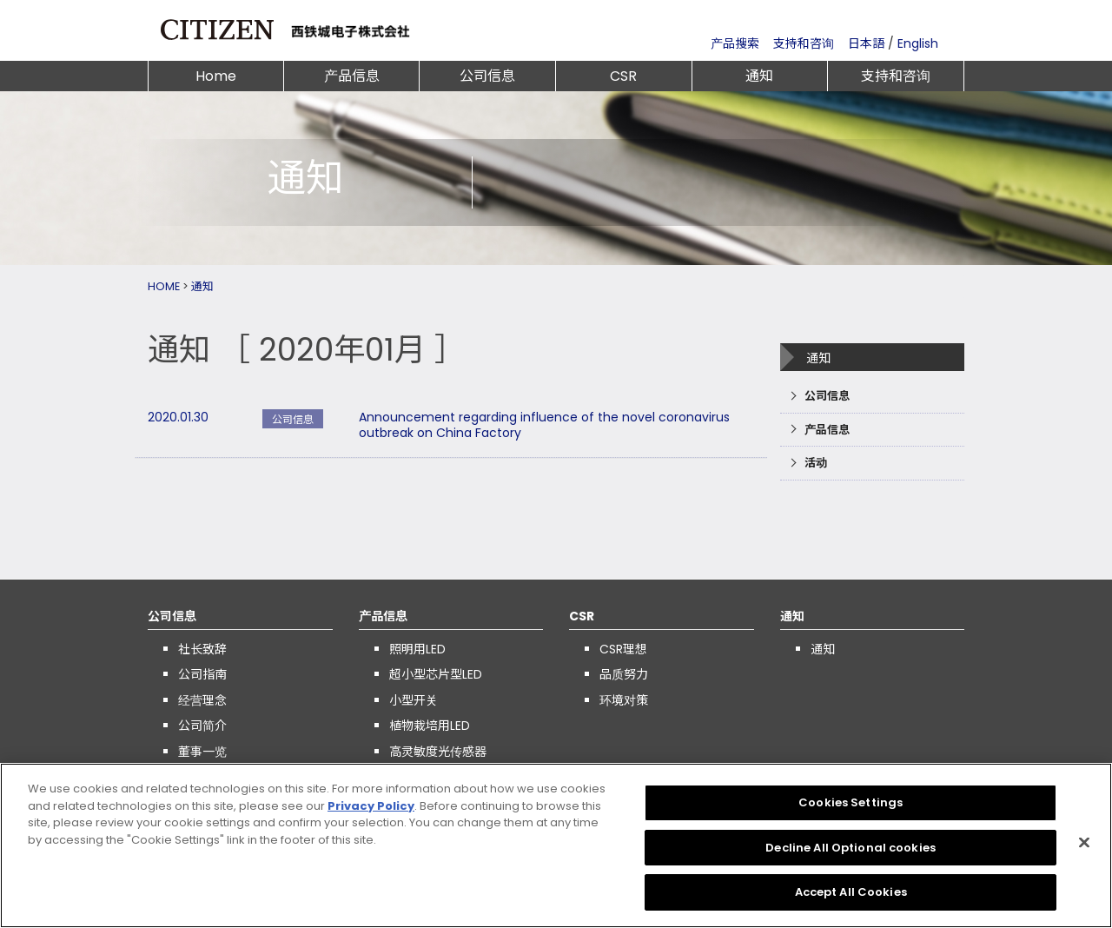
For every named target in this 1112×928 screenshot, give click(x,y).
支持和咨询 (803, 43)
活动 (815, 462)
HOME (164, 286)
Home (215, 76)
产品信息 (352, 76)
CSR (623, 76)
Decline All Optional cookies (850, 853)
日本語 (866, 43)
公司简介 (202, 725)
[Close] (1084, 848)
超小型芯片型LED (435, 674)
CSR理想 (623, 649)
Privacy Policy (371, 811)
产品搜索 (735, 43)
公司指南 (202, 674)
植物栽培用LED (429, 725)
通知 (759, 76)
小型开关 (413, 700)
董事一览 (202, 751)
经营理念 (202, 700)
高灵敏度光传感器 (437, 751)
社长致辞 (202, 649)
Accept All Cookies (851, 898)
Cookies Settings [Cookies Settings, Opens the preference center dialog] (850, 807)
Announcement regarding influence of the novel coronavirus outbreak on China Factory (544, 424)
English (917, 43)
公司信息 (487, 76)
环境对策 (623, 700)
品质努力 (623, 674)
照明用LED (417, 649)
